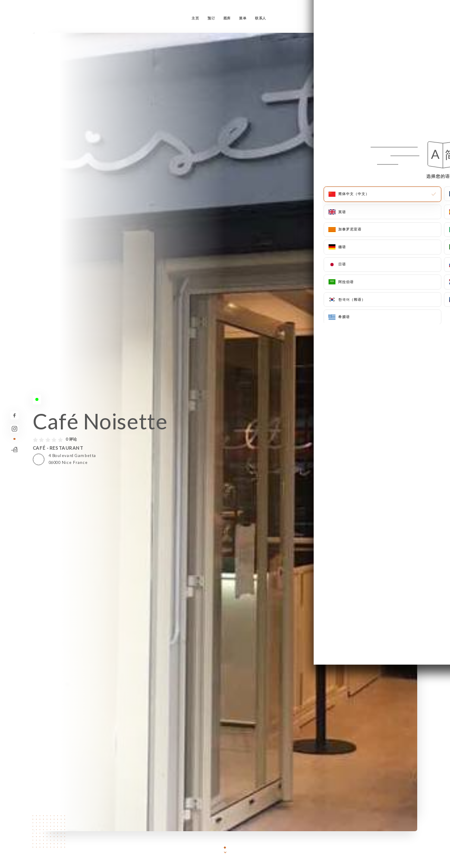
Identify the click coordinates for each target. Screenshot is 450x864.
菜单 (242, 18)
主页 (195, 18)
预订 (211, 18)
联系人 (260, 18)
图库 (227, 18)
